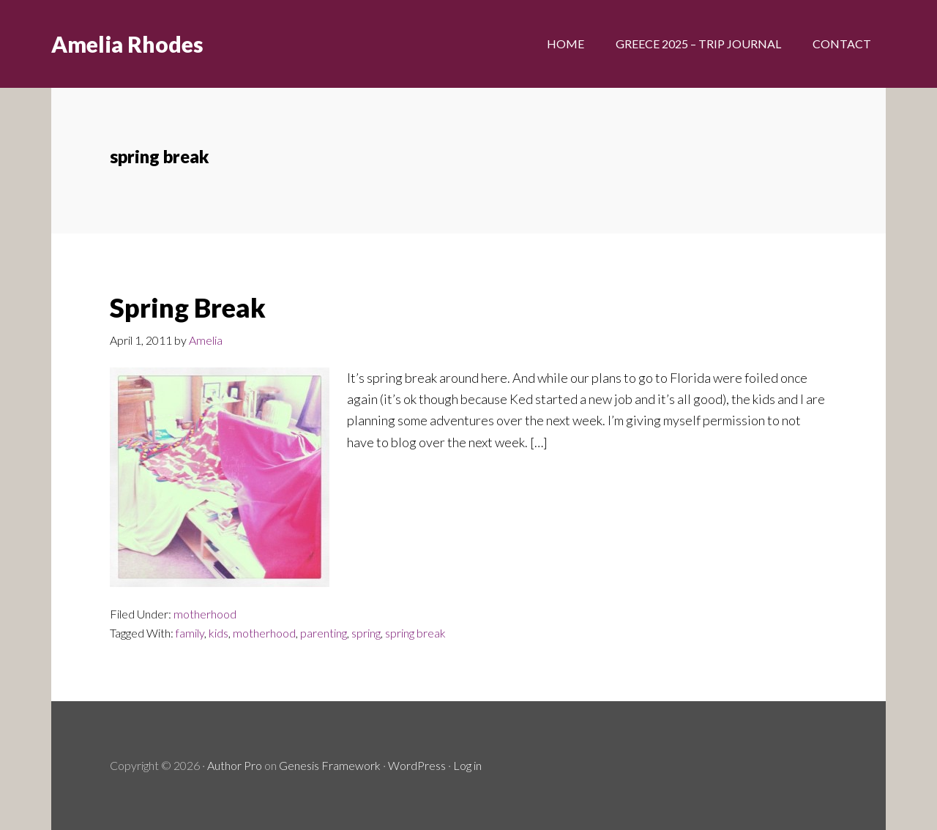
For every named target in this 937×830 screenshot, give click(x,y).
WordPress (417, 765)
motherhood (204, 614)
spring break (415, 633)
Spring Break (188, 307)
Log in (467, 765)
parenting (323, 633)
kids (218, 633)
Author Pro (234, 765)
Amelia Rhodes (127, 44)
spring (366, 633)
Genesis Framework (330, 765)
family (190, 633)
